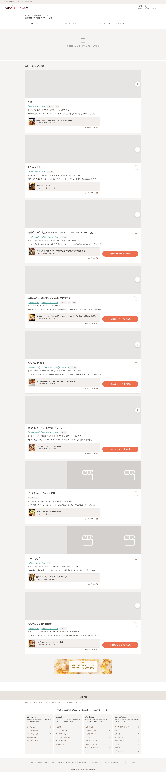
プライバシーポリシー (58, 762)
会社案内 (33, 762)
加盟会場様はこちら (84, 762)
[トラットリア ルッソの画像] (83, 149)
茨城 (75, 702)
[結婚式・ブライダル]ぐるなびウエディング (37, 702)
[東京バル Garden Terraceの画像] (83, 606)
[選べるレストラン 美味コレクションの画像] (83, 410)
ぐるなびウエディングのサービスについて (112, 762)
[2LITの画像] (83, 84)
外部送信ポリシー (71, 762)
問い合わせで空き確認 (120, 253)
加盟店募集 (95, 762)
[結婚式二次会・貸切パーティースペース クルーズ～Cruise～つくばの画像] (83, 214)
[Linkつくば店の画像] (83, 540)
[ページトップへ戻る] (83, 695)
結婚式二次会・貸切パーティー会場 (62, 702)
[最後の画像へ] (137, 84)
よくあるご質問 (130, 762)
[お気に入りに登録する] (136, 102)
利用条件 (47, 762)
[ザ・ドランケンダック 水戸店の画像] (83, 475)
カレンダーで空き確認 (120, 319)
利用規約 (40, 762)
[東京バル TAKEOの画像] (83, 345)
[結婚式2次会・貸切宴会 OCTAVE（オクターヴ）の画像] (83, 280)
